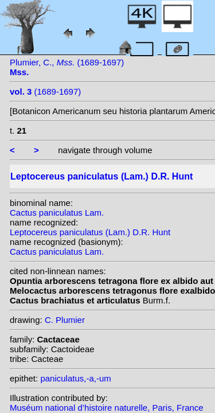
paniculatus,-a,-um (75, 378)
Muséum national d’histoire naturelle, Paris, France (107, 407)
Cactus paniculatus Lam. (57, 212)
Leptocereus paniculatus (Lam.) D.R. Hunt (90, 232)
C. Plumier (65, 320)
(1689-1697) (45, 91)
